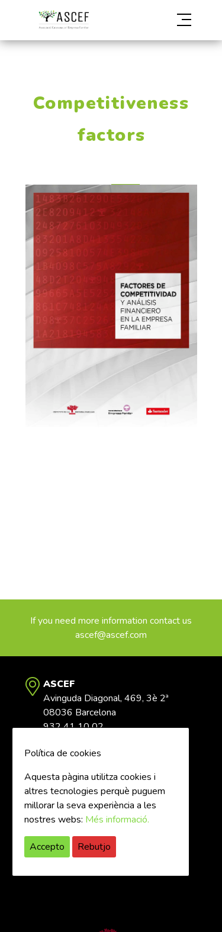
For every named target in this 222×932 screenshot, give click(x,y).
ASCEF (63, 20)
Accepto (47, 846)
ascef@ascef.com (111, 634)
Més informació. (117, 819)
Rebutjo (94, 846)
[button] (171, 20)
